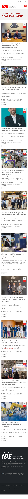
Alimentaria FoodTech (8, 348)
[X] (18, 1)
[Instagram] (23, 1)
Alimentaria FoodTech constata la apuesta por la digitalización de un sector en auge (12, 172)
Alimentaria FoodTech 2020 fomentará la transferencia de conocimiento (11, 425)
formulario (16, 470)
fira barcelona (16, 57)
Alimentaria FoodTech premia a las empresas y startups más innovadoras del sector (13, 214)
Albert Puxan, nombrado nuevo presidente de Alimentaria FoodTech (13, 130)
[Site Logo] (8, 5)
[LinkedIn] (25, 1)
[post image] (14, 32)
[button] (22, 6)
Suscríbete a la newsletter (6, 477)
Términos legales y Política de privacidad (9, 488)
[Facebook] (16, 1)
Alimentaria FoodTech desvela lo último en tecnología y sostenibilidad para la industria (13, 299)
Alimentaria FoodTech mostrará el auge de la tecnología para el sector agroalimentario (12, 256)
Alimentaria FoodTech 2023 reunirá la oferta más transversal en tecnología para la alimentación (13, 383)
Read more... (4, 104)
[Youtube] (20, 1)
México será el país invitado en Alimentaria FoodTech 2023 (11, 342)
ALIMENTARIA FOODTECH (8, 57)
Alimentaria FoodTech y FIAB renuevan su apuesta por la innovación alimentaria (10, 46)
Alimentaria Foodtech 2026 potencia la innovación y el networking (13, 88)
